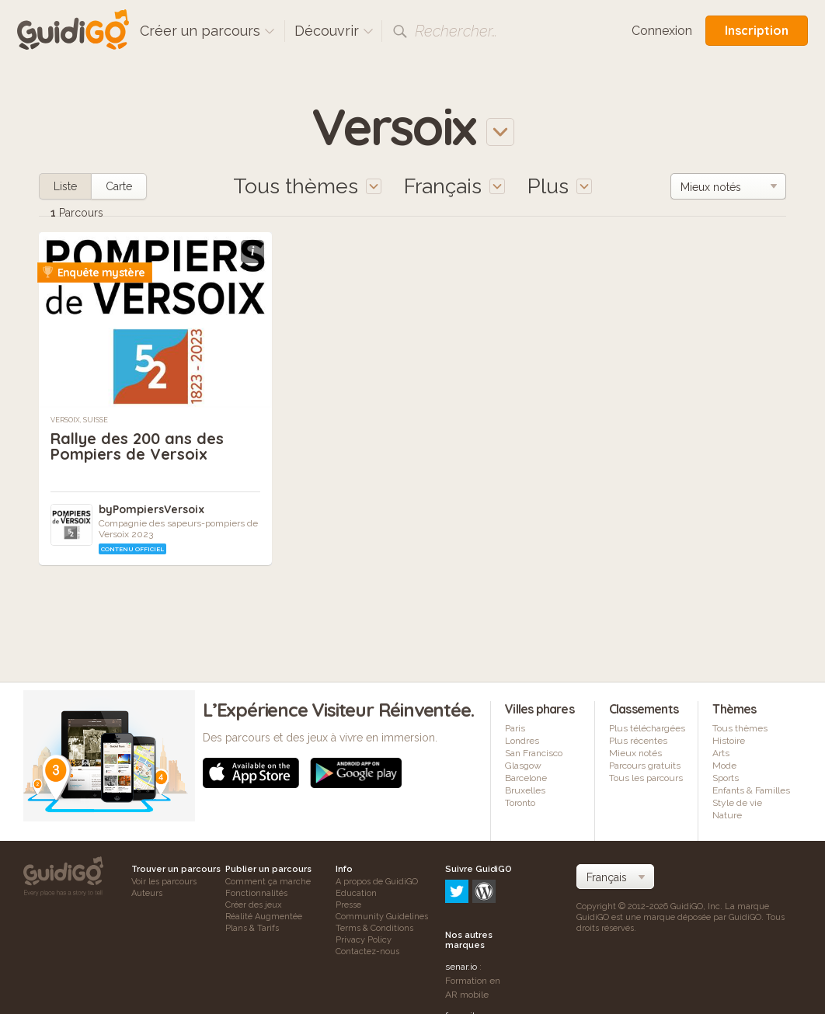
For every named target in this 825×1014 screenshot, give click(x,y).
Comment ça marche (268, 882)
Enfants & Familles (751, 790)
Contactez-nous (367, 951)
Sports (725, 778)
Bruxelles (525, 790)
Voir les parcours (164, 882)
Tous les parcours (646, 778)
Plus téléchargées (647, 728)
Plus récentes (638, 740)
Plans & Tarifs (252, 928)
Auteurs (146, 893)
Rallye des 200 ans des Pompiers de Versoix (137, 446)
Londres (522, 740)
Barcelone (526, 778)
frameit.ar (465, 949)
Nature (727, 815)
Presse (348, 905)
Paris (515, 728)
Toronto (520, 802)
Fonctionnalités (256, 893)
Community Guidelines (382, 917)
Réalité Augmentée (263, 917)
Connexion (662, 30)
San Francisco (533, 753)
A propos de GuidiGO (377, 882)
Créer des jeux (253, 905)
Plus (559, 186)
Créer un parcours (207, 31)
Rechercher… (456, 31)
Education (356, 893)
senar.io (461, 900)
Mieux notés (635, 753)
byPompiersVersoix (151, 509)
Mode (724, 765)
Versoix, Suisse (79, 420)
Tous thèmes (740, 728)
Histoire (728, 740)
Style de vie (737, 802)
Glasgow (523, 765)
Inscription (756, 30)
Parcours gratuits (645, 765)
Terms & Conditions (374, 928)
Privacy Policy (364, 940)
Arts (720, 753)
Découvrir (334, 31)
